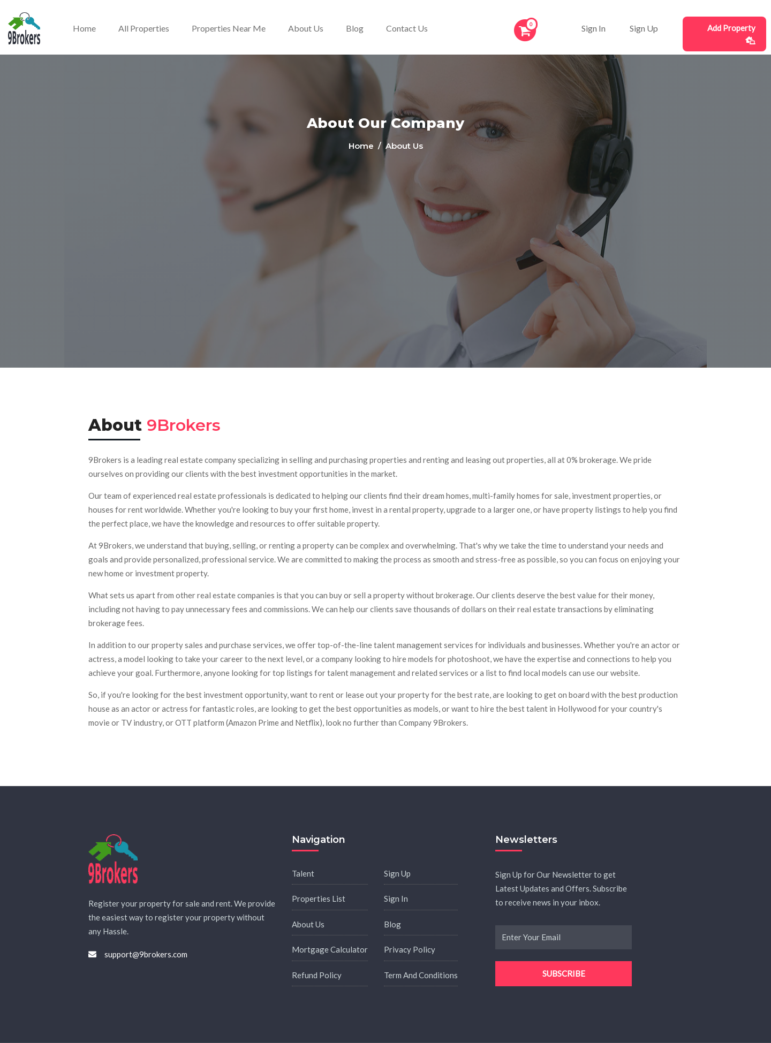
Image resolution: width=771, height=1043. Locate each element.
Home (84, 28)
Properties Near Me (229, 28)
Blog (355, 28)
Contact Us (407, 28)
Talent (303, 873)
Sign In (593, 28)
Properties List (318, 898)
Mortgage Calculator (330, 949)
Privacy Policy (409, 949)
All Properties (143, 28)
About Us (305, 28)
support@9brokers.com (145, 954)
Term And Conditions (421, 975)
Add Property (731, 33)
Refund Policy (317, 975)
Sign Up (644, 28)
